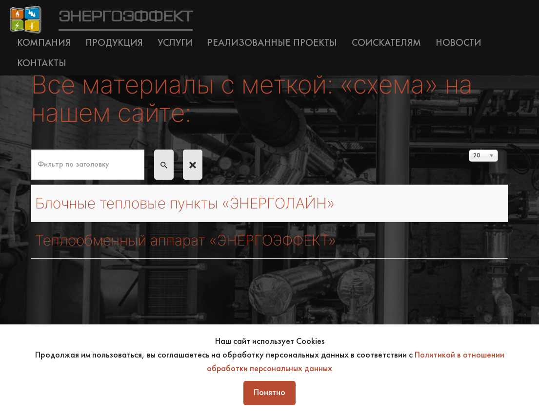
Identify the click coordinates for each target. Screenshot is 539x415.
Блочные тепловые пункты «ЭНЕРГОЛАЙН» (194, 202)
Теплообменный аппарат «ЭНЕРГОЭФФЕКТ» (195, 239)
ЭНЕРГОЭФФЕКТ (126, 17)
